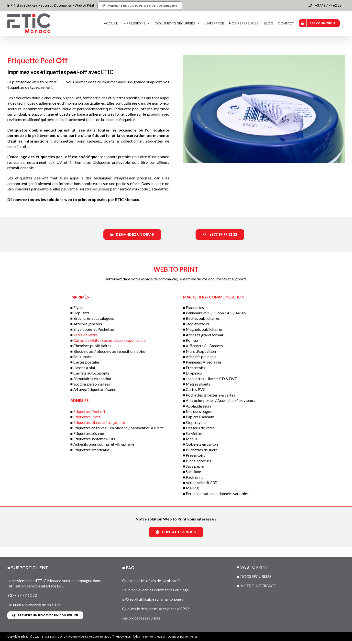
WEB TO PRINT (254, 567)
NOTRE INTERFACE (258, 585)
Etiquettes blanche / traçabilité (99, 422)
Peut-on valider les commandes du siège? (156, 589)
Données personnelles (183, 636)
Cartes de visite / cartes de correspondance (109, 340)
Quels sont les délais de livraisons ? (151, 580)
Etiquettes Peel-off (89, 411)
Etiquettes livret (86, 416)
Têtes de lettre (85, 334)
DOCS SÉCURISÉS (255, 576)
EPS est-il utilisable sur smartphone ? (152, 599)
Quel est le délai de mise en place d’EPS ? (155, 608)
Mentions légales (154, 636)
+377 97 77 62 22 (22, 595)
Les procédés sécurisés (141, 618)
